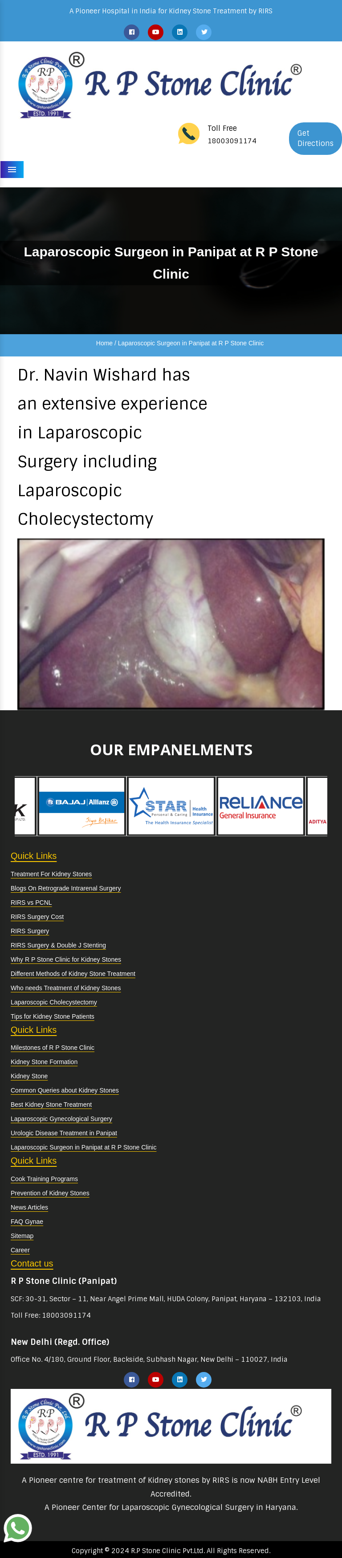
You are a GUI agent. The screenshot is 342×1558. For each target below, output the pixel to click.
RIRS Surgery (30, 931)
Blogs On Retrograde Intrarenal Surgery (66, 888)
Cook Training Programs (44, 1178)
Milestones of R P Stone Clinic (52, 1047)
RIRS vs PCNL (31, 902)
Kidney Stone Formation (44, 1061)
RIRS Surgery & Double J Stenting (58, 945)
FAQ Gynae (27, 1221)
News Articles (29, 1207)
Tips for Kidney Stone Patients (52, 1016)
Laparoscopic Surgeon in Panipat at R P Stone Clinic (83, 1147)
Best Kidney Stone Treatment (51, 1104)
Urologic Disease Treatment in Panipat (64, 1133)
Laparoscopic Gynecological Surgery (61, 1118)
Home (104, 343)
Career (20, 1250)
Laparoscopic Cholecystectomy (54, 1002)
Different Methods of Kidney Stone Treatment (73, 973)
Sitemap (22, 1235)
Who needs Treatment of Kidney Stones (66, 987)
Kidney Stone (29, 1076)
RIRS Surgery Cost (37, 916)
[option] (81, 806)
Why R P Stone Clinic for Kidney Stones (66, 959)
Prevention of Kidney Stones (50, 1193)
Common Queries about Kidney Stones (65, 1090)
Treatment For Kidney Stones (51, 874)
